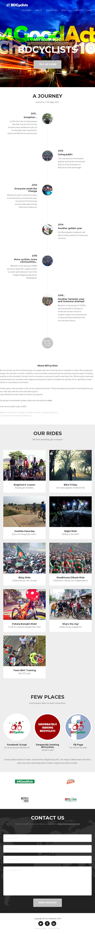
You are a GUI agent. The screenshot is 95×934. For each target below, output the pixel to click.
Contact (78, 12)
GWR (89, 12)
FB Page (21, 412)
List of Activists (7, 415)
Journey (27, 12)
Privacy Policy (41, 928)
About (38, 12)
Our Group (12, 412)
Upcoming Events (50, 412)
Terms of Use (54, 928)
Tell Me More (47, 64)
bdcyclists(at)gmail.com (69, 824)
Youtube (29, 412)
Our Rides (51, 12)
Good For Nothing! (23, 415)
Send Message (47, 902)
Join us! (65, 12)
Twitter (37, 412)
